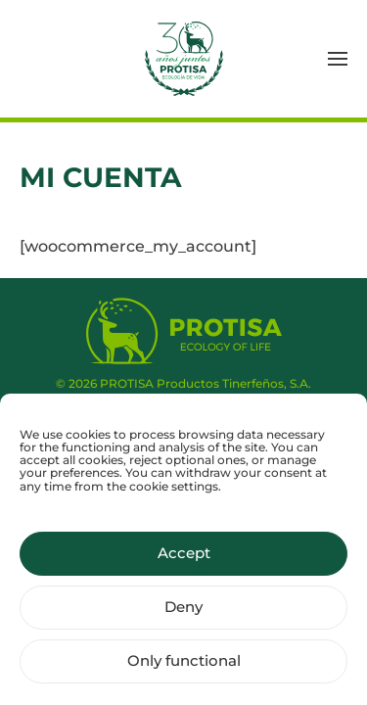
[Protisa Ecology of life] (184, 329)
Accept (184, 560)
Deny (183, 614)
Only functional (184, 668)
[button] (337, 59)
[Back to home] (184, 59)
